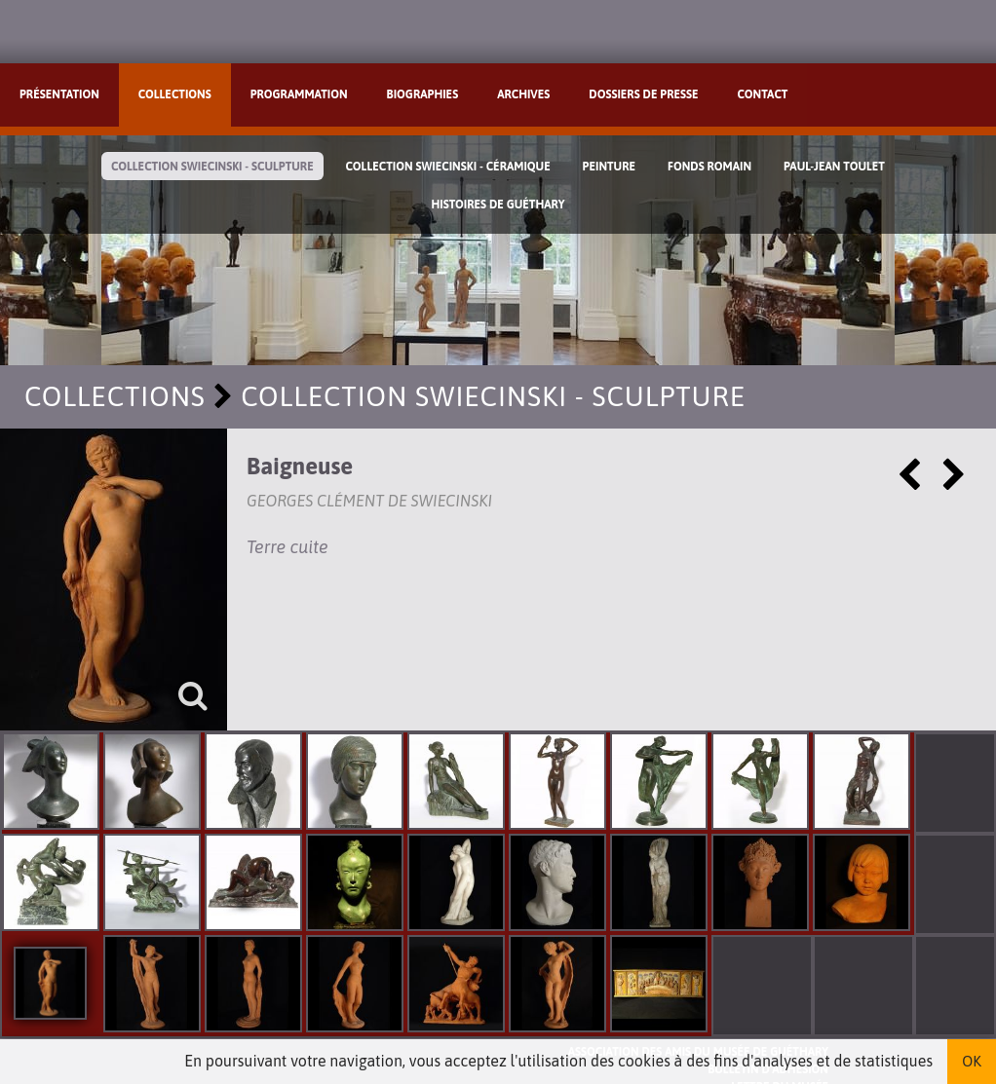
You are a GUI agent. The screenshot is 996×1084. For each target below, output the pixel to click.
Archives (523, 94)
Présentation (59, 94)
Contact (763, 94)
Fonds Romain (709, 166)
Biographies (423, 94)
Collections (174, 94)
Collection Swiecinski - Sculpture (212, 166)
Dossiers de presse (643, 94)
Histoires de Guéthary (497, 204)
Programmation (299, 94)
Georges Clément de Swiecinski (369, 500)
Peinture (609, 166)
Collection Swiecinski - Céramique (448, 166)
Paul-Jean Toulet (834, 166)
